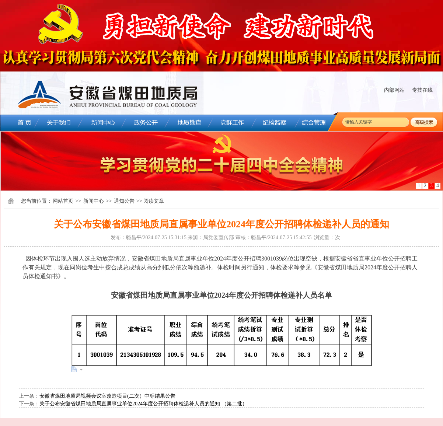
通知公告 (124, 201)
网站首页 (63, 201)
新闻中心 (93, 201)
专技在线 (422, 90)
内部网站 (394, 90)
